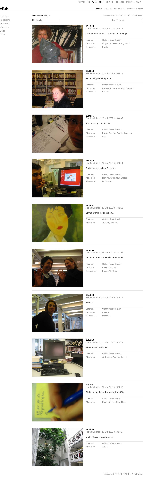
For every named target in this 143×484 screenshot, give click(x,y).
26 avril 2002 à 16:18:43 (112, 163)
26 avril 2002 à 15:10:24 (112, 29)
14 (132, 16)
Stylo (118, 402)
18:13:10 (90, 340)
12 (126, 16)
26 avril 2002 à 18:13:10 (112, 342)
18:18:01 (90, 385)
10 (120, 16)
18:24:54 (90, 429)
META (138, 2)
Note (123, 402)
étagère (105, 43)
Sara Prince (37, 16)
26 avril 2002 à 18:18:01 (112, 387)
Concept (107, 9)
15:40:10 (90, 71)
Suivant (139, 16)
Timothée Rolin (83, 2)
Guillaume (106, 181)
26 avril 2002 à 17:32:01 (112, 208)
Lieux (2, 31)
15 (134, 16)
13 (129, 16)
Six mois (109, 2)
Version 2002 (119, 9)
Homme (105, 178)
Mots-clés (4, 27)
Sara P (105, 92)
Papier (105, 133)
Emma (105, 271)
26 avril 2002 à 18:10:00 (112, 297)
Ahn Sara (113, 271)
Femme (113, 88)
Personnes (5, 23)
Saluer (113, 267)
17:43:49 (90, 250)
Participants (5, 20)
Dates (2, 34)
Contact (130, 9)
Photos (98, 9)
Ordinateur (115, 178)
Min (104, 137)
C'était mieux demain (111, 40)
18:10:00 (90, 295)
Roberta (105, 316)
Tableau (105, 223)
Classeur (114, 43)
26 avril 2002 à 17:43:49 (112, 253)
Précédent (107, 16)
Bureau (121, 88)
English (139, 9)
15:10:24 (90, 26)
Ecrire (111, 402)
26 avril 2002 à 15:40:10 (112, 73)
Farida (105, 47)
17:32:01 (90, 205)
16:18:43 (90, 161)
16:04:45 (90, 116)
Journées (4, 16)
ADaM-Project (98, 2)
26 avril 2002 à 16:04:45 (112, 118)
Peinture (114, 223)
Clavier (123, 357)
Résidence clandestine (125, 2)
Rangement (124, 43)
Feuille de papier (124, 133)
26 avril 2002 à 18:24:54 (112, 432)
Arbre (104, 447)
